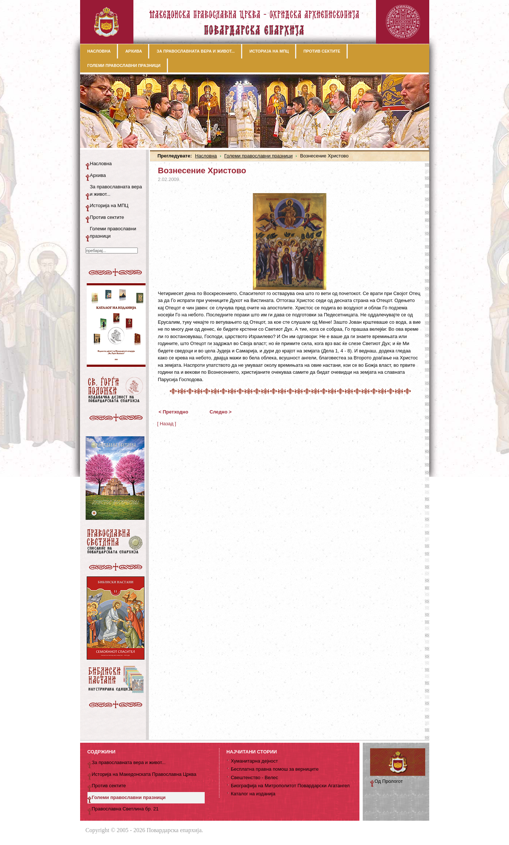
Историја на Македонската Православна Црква (144, 774)
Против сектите (107, 217)
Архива (98, 175)
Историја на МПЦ (109, 205)
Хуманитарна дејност (254, 761)
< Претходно (174, 412)
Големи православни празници (258, 156)
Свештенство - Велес (254, 777)
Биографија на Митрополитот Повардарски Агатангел (290, 785)
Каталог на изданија (253, 793)
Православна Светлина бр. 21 (125, 809)
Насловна (206, 156)
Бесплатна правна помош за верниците (275, 769)
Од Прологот (388, 781)
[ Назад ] (166, 423)
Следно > (220, 412)
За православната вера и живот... (116, 190)
